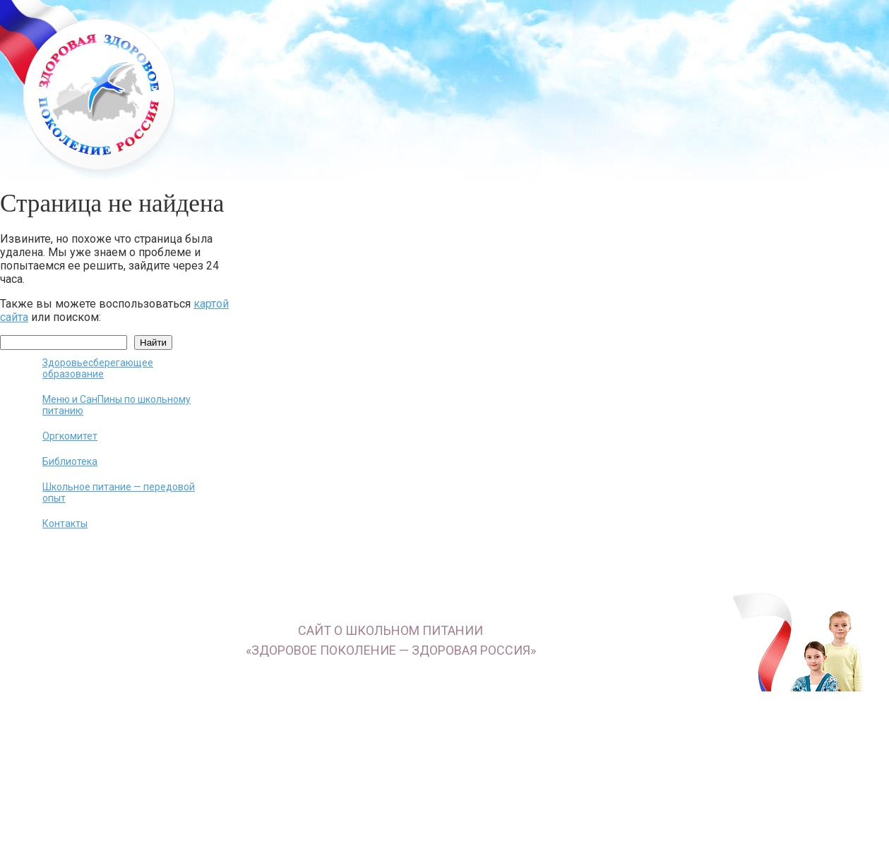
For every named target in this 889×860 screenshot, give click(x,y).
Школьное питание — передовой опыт (118, 492)
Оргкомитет (69, 436)
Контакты (65, 523)
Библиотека (69, 461)
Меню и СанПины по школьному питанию (116, 405)
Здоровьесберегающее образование (97, 368)
